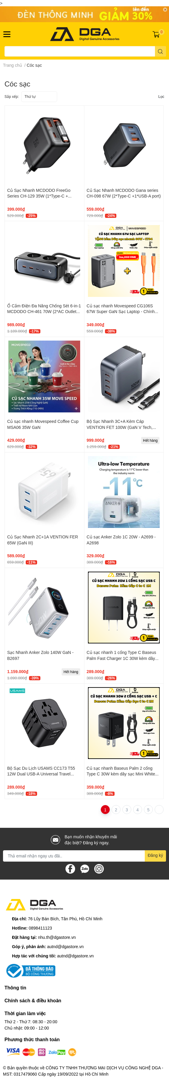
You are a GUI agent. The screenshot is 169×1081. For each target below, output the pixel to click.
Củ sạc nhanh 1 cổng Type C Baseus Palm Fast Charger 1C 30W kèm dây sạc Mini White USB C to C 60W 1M (121, 658)
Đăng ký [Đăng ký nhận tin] (155, 855)
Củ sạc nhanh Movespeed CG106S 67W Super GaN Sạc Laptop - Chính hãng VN (121, 311)
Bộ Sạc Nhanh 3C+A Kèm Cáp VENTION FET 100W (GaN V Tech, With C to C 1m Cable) (120, 427)
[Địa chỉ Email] (84, 856)
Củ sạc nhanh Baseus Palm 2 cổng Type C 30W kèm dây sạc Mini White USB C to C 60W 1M (121, 774)
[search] (160, 51)
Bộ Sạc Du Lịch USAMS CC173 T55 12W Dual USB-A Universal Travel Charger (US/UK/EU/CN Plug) (41, 774)
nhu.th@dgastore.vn (57, 937)
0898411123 (40, 927)
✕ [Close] (165, 9)
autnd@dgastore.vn (65, 946)
